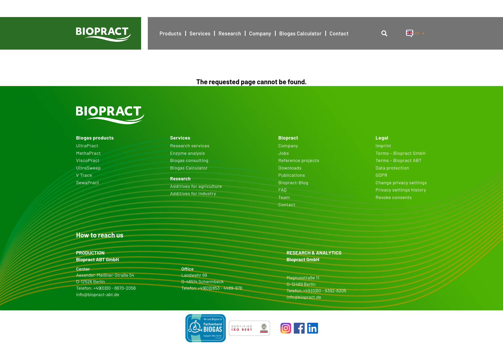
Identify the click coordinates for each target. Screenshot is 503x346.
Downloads (290, 168)
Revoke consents (394, 197)
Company (260, 33)
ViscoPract (88, 160)
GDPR (381, 175)
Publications (291, 175)
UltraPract (87, 145)
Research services (189, 145)
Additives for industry (193, 193)
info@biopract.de (304, 297)
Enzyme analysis (187, 153)
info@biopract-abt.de (97, 294)
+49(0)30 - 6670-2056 (114, 288)
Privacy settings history (401, 190)
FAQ (282, 190)
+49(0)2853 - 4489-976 (220, 288)
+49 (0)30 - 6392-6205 (324, 290)
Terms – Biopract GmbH (401, 153)
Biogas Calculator (300, 33)
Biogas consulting (189, 160)
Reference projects (298, 160)
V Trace (84, 175)
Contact (339, 33)
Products (171, 33)
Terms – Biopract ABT (399, 160)
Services (200, 33)
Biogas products (95, 138)
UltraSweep (88, 168)
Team (284, 197)
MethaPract (88, 153)
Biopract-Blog (293, 182)
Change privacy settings (401, 182)
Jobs (283, 153)
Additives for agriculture (196, 186)
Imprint (383, 145)
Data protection (392, 168)
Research (229, 33)
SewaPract (87, 182)
